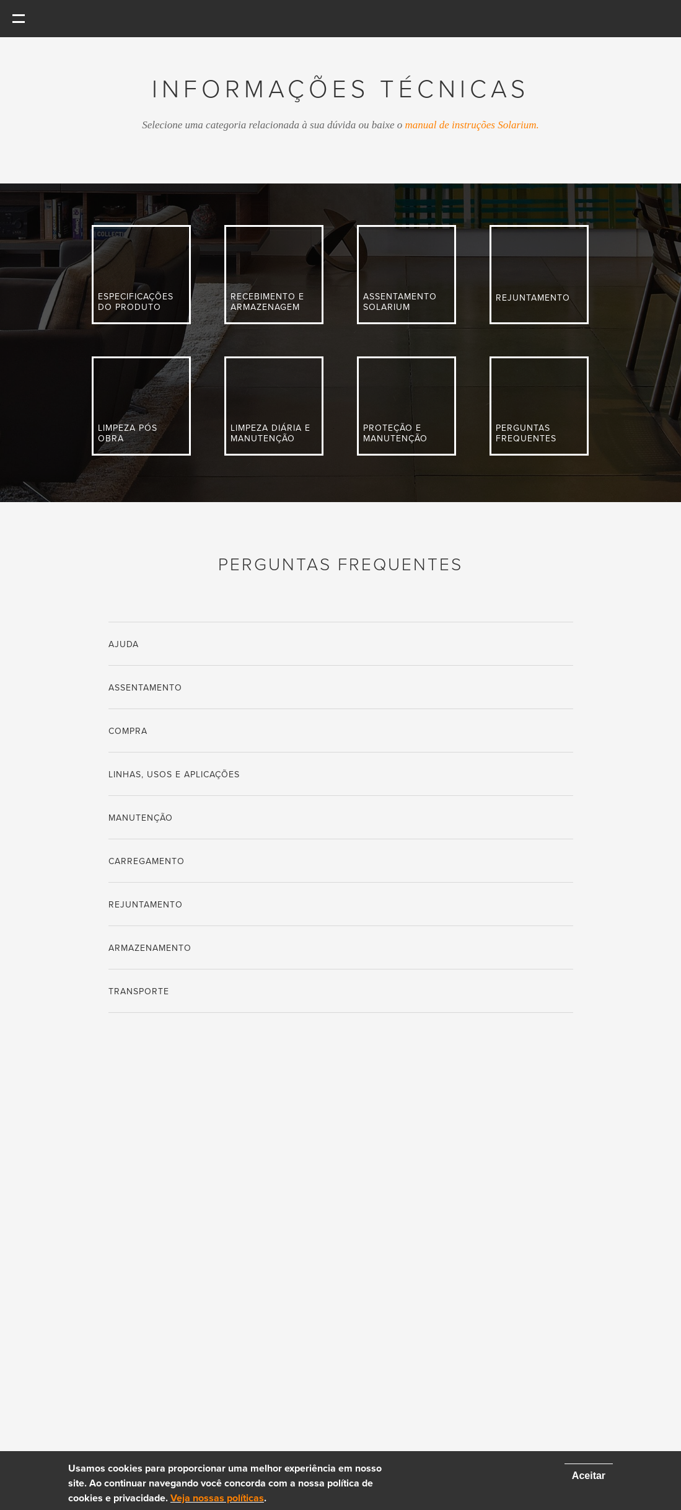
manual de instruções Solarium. (472, 125)
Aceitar (588, 1475)
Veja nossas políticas (217, 1498)
